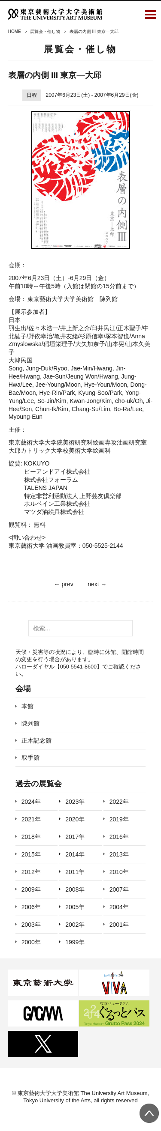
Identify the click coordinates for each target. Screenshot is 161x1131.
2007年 (119, 889)
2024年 (31, 801)
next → (97, 584)
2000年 (31, 942)
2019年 (119, 819)
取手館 (30, 757)
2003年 (31, 924)
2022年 (119, 801)
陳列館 (30, 723)
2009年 (31, 889)
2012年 (31, 871)
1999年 (75, 942)
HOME (14, 31)
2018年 (31, 836)
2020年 (75, 819)
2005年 (75, 907)
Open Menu (151, 14)
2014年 (75, 854)
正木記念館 (36, 740)
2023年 (75, 801)
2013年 (119, 854)
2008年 (75, 889)
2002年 (75, 924)
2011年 (75, 871)
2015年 (31, 854)
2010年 (119, 871)
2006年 (31, 907)
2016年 (119, 836)
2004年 (119, 907)
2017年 (75, 836)
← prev (63, 584)
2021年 (31, 819)
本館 (27, 706)
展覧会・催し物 (45, 31)
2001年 (119, 924)
